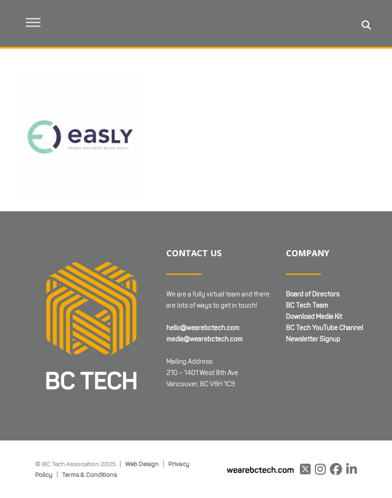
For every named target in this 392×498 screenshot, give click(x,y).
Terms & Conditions (89, 474)
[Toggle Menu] (33, 22)
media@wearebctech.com (204, 339)
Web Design (141, 464)
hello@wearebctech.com (202, 328)
